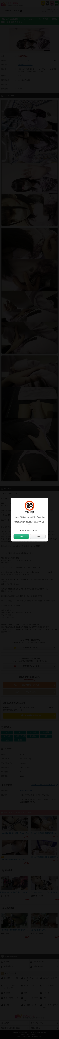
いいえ (37, 536)
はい (21, 536)
